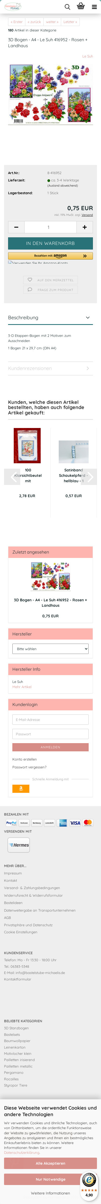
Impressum (13, 873)
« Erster (17, 22)
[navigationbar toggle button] (94, 7)
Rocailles (11, 1079)
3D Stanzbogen (16, 1028)
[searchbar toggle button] (67, 7)
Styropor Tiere (15, 1085)
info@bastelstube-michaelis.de (40, 972)
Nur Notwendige (50, 1179)
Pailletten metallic (18, 1066)
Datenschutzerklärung (21, 1152)
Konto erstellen (24, 759)
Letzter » (70, 22)
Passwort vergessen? (29, 767)
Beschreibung (23, 317)
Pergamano (13, 1072)
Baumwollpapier (17, 1041)
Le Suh (87, 56)
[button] (16, 227)
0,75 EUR (50, 616)
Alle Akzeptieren (50, 1163)
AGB (7, 917)
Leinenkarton (15, 1047)
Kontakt (10, 880)
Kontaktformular (17, 979)
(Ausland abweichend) (62, 185)
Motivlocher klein (18, 1053)
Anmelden (50, 747)
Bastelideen (13, 902)
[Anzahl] (50, 227)
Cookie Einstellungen (20, 932)
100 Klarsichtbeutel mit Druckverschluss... (28, 476)
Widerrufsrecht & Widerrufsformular (33, 895)
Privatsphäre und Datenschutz (28, 925)
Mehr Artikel (22, 687)
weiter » (52, 22)
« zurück (34, 22)
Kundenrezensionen (30, 368)
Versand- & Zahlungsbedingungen (32, 888)
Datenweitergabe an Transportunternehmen (40, 910)
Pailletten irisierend (19, 1060)
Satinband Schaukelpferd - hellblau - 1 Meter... (73, 476)
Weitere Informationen (50, 1193)
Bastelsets (12, 1034)
